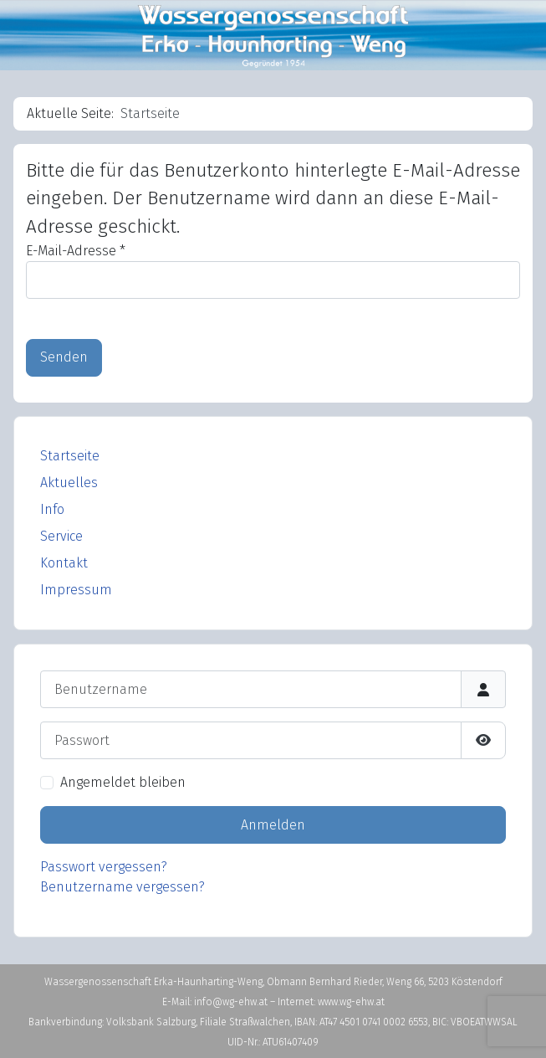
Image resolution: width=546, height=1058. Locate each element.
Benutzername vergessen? (122, 887)
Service (61, 536)
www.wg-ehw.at (351, 1002)
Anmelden (273, 825)
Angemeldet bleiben (123, 782)
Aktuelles (69, 482)
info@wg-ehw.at (232, 1002)
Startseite (70, 456)
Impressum (76, 590)
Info (52, 509)
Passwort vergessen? (103, 867)
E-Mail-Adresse (75, 251)
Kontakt (64, 563)
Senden (64, 357)
